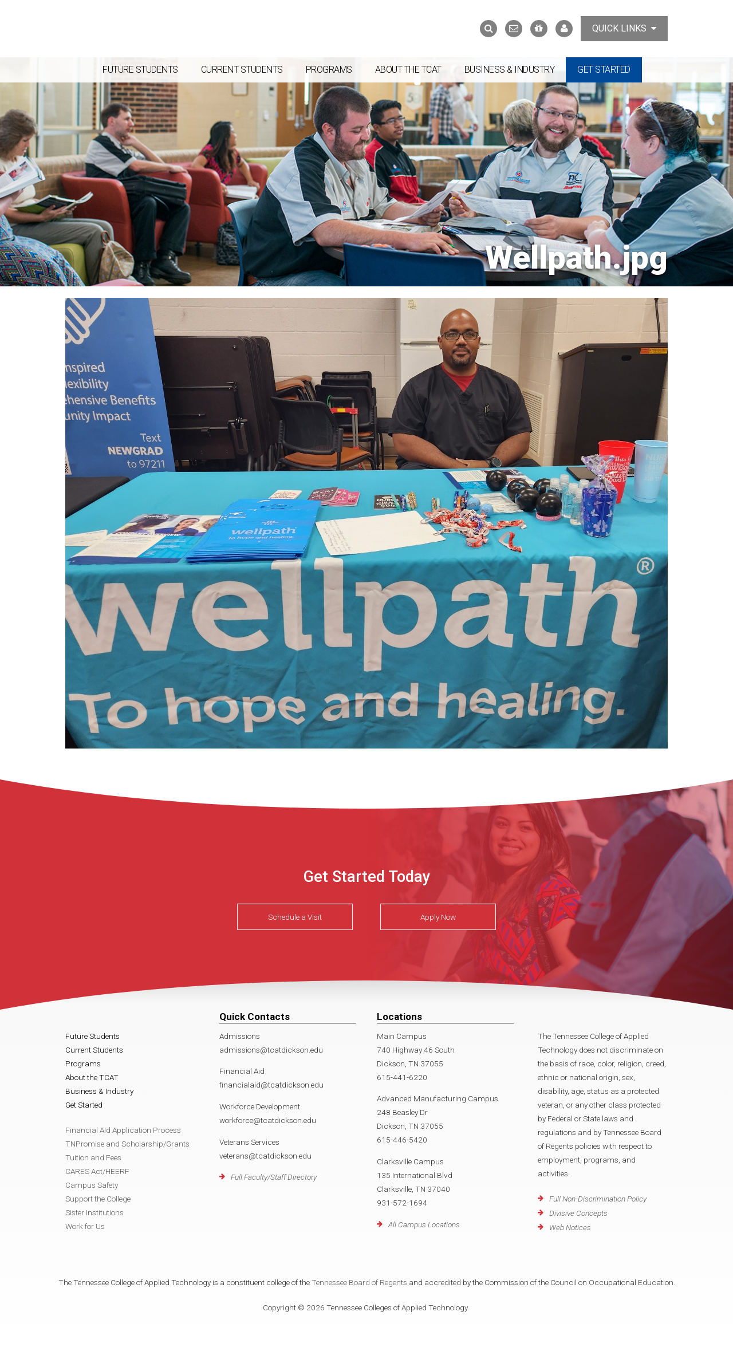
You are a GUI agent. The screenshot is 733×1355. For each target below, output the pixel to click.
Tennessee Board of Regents (359, 1282)
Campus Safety (91, 1184)
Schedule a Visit (295, 916)
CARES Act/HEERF (97, 1171)
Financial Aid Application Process (123, 1130)
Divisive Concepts (578, 1213)
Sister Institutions (94, 1212)
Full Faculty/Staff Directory (274, 1176)
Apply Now (438, 916)
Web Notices (570, 1227)
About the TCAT (408, 69)
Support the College (98, 1198)
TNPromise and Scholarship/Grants (127, 1143)
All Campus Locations (424, 1224)
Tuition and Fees (93, 1157)
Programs (329, 69)
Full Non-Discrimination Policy (598, 1198)
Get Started (603, 69)
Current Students (242, 69)
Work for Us (85, 1226)
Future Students (140, 69)
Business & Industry (509, 69)
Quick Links (624, 28)
